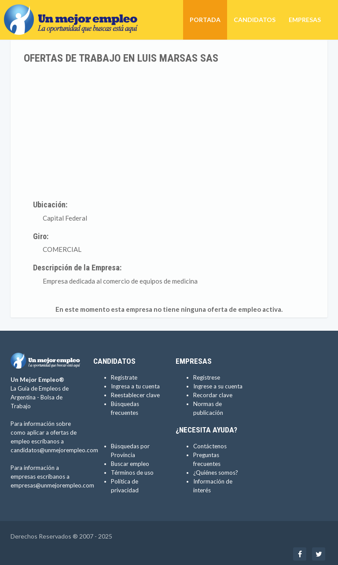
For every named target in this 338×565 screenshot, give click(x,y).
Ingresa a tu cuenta (135, 386)
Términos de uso (132, 472)
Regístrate (124, 377)
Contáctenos (210, 446)
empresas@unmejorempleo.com (52, 485)
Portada (205, 19)
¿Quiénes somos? (215, 472)
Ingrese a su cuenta (217, 386)
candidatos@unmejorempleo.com (54, 450)
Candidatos (255, 19)
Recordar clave (212, 395)
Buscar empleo (130, 463)
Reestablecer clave (135, 395)
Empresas (305, 19)
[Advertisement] (169, 130)
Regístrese (206, 377)
